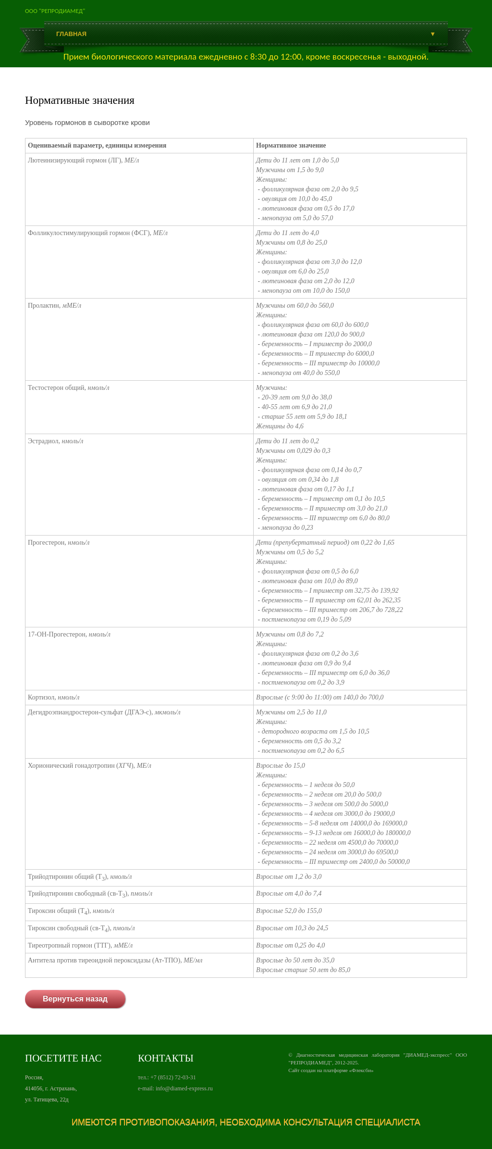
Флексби (361, 1070)
